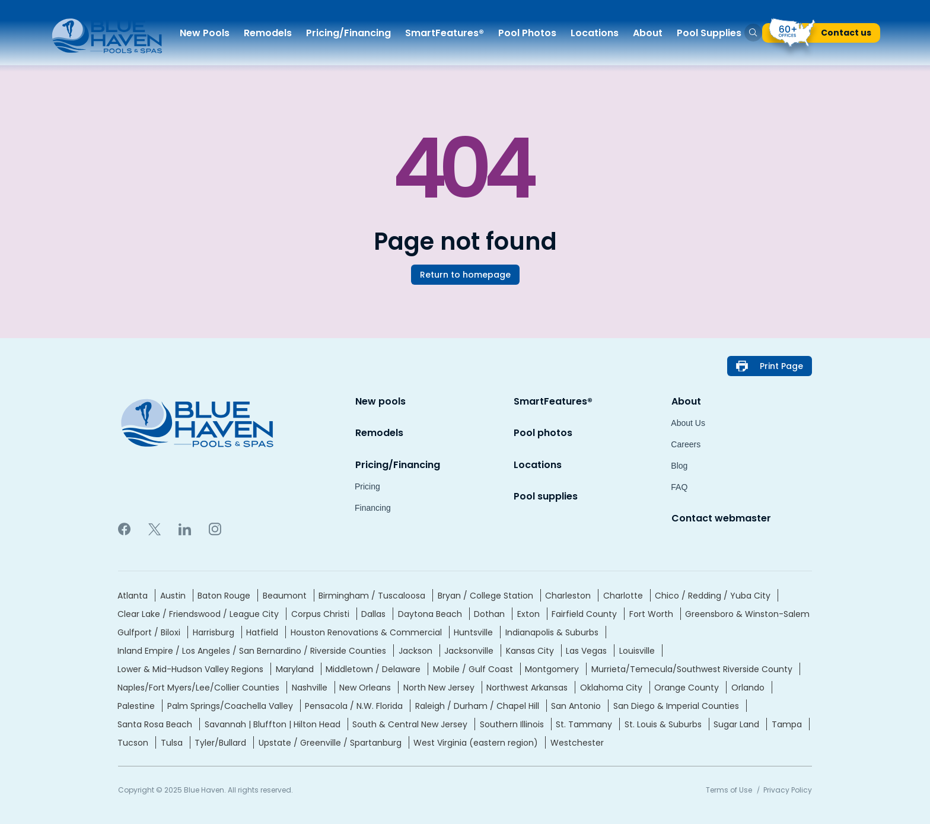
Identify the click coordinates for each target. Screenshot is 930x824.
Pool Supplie (709, 33)
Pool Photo (527, 33)
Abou (648, 33)
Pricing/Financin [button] (348, 33)
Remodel (268, 33)
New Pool (205, 33)
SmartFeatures (444, 33)
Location (595, 33)
